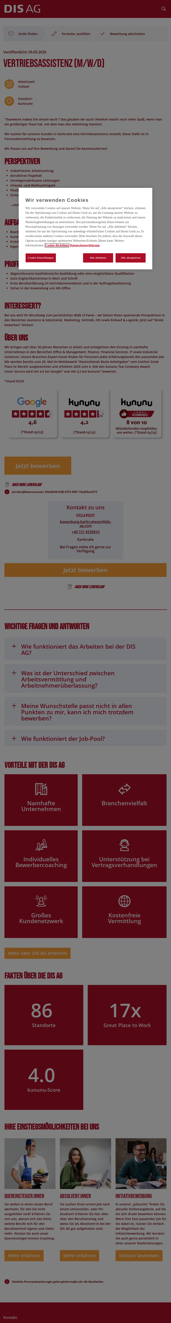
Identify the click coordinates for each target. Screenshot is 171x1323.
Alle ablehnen (98, 257)
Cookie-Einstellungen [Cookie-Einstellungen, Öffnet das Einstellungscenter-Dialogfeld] (41, 257)
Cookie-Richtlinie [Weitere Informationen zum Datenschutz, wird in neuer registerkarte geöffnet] (57, 245)
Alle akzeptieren (130, 257)
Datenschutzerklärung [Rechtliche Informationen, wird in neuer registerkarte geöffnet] (85, 245)
